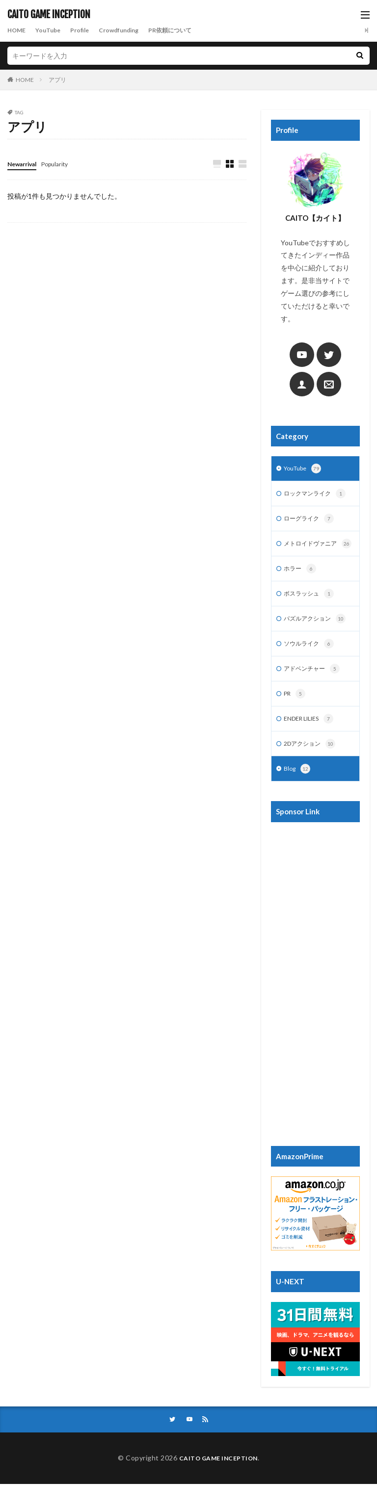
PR (295, 714)
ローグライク (312, 521)
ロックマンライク (318, 495)
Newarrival (25, 163)
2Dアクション (313, 766)
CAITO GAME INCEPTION (48, 15)
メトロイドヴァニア (313, 553)
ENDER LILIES (313, 740)
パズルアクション (318, 636)
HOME (18, 30)
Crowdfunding (131, 30)
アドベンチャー (315, 688)
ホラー (301, 584)
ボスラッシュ (312, 610)
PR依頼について (190, 30)
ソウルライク (312, 662)
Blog (298, 792)
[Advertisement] (315, 1002)
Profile (88, 30)
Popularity (64, 163)
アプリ (57, 79)
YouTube (53, 30)
